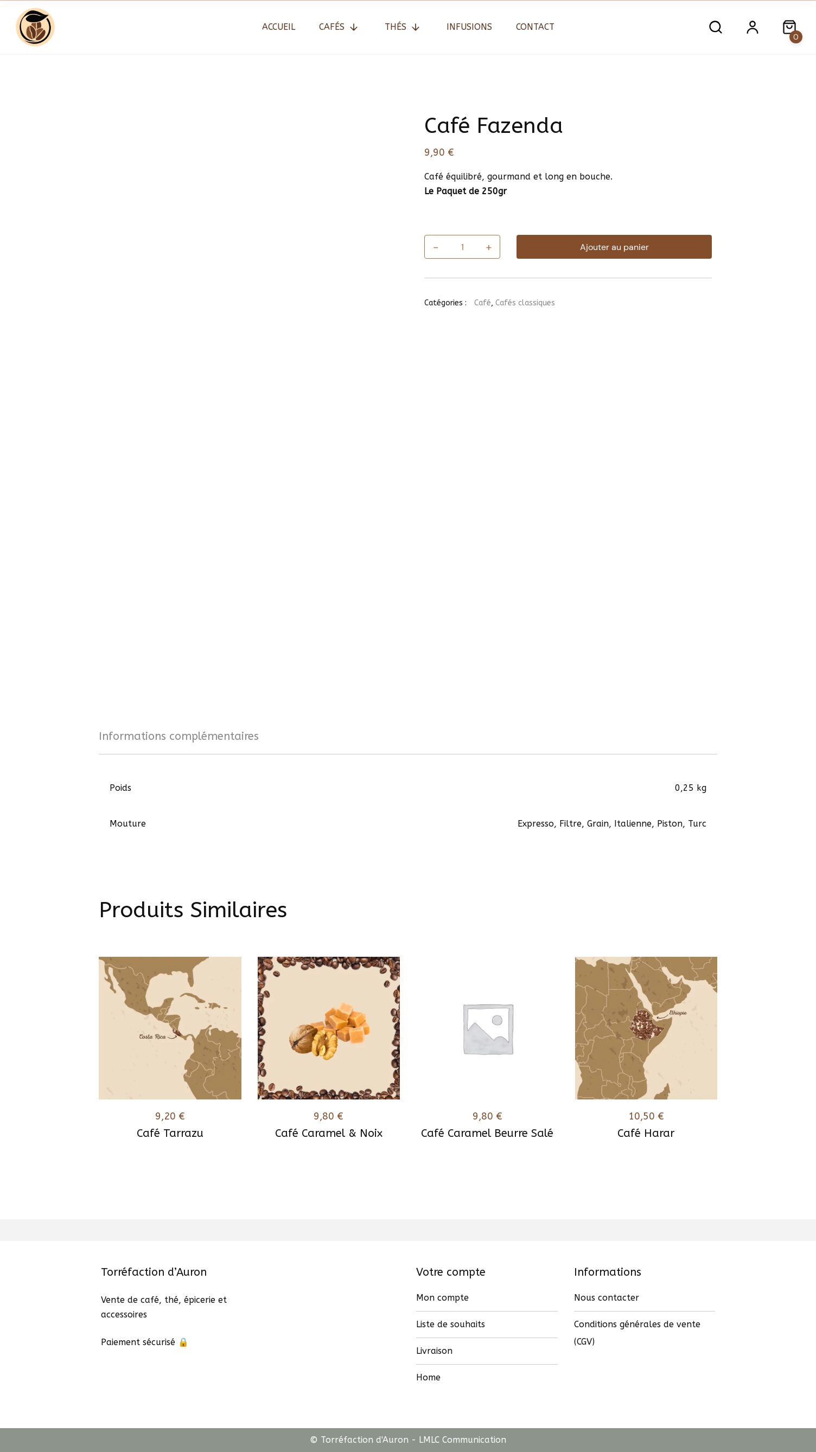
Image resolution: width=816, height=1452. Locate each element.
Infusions (469, 27)
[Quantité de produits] (462, 247)
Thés (395, 27)
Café (482, 303)
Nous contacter (606, 1298)
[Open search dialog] (715, 27)
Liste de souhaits (450, 1324)
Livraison (434, 1351)
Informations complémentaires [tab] (179, 736)
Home (428, 1377)
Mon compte (442, 1298)
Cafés (332, 27)
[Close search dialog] (789, 27)
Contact (535, 27)
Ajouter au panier (614, 247)
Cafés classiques (525, 303)
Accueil (278, 27)
